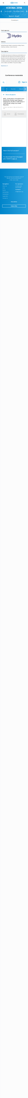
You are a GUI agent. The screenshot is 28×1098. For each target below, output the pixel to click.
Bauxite (21, 89)
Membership (5, 192)
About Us (5, 186)
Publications (5, 194)
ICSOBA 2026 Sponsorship (18, 186)
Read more (4, 65)
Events (4, 190)
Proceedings (14, 20)
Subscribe (14, 206)
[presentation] (2, 89)
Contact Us (5, 198)
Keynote (13, 89)
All (6, 89)
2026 (4, 188)
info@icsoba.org (19, 191)
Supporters (5, 196)
